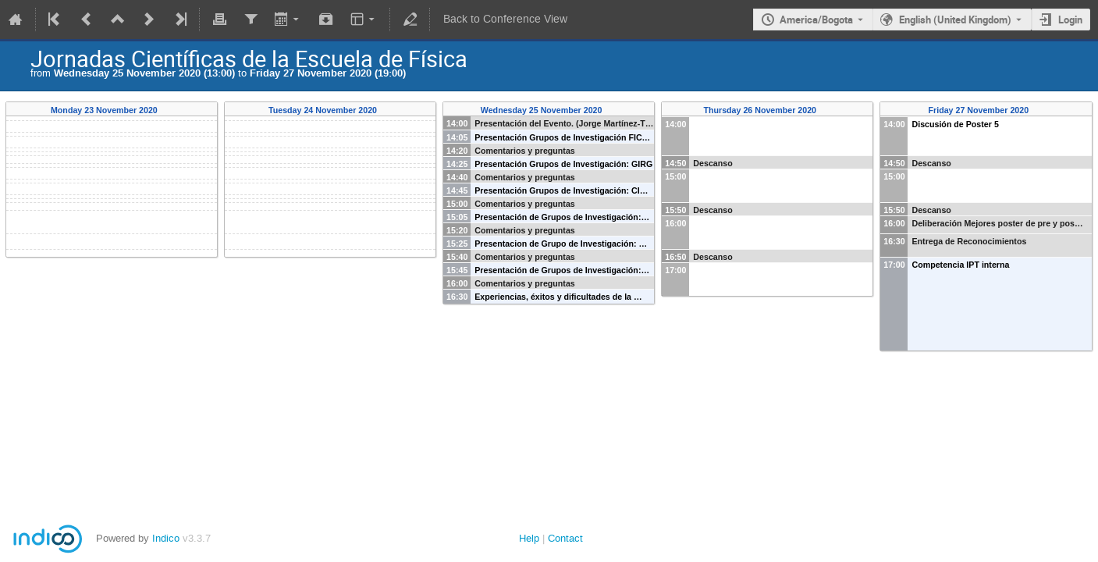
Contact (565, 538)
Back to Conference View (505, 19)
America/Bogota (816, 19)
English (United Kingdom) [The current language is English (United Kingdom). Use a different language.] (955, 19)
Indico (165, 538)
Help (529, 538)
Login (1070, 19)
